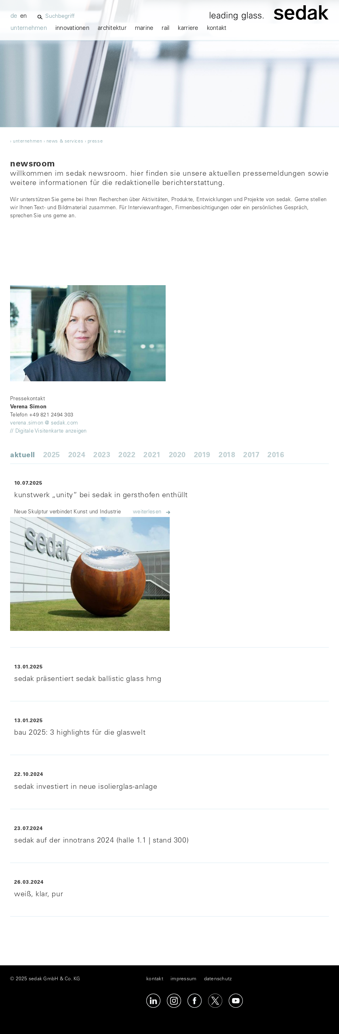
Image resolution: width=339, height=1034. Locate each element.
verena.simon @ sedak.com (44, 423)
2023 (101, 455)
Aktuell (22, 455)
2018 (227, 455)
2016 (275, 455)
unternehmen (29, 28)
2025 (51, 455)
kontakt (217, 28)
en (23, 16)
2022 (126, 455)
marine (144, 28)
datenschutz (218, 979)
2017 (251, 455)
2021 (151, 455)
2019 (202, 455)
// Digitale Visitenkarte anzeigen (48, 431)
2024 (76, 455)
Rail (165, 28)
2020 (177, 455)
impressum (183, 979)
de (14, 16)
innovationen (72, 28)
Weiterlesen (147, 512)
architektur (112, 28)
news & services (64, 141)
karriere (188, 28)
